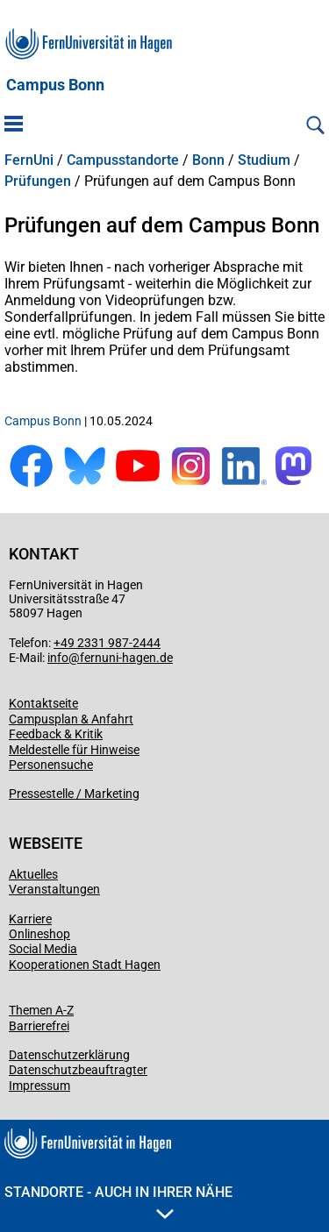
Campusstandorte (123, 160)
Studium (264, 160)
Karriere (30, 919)
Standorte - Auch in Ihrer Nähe (118, 1201)
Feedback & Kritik (56, 734)
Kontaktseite (43, 703)
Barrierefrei (39, 1026)
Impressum (39, 1086)
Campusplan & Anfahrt (71, 719)
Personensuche (51, 765)
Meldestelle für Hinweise (74, 750)
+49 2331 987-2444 (107, 643)
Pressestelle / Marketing (74, 794)
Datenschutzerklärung (69, 1055)
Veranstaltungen (54, 889)
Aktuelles (33, 874)
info (57, 658)
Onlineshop (39, 934)
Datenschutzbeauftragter (78, 1070)
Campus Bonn (55, 85)
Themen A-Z (41, 1010)
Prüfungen (37, 181)
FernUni (29, 160)
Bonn (208, 160)
